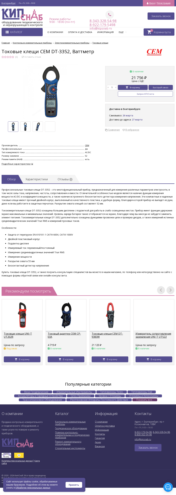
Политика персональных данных (17, 460)
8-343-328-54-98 (103, 21)
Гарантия (100, 438)
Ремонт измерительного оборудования (68, 443)
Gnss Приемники (81, 395)
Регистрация (163, 3)
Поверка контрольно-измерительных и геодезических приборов (72, 435)
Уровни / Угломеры (110, 395)
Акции (98, 442)
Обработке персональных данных (32, 487)
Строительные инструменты (70, 448)
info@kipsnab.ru (143, 439)
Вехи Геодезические (36, 392)
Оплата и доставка (80, 32)
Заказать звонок (161, 16)
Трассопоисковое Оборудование (42, 399)
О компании (55, 32)
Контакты (100, 433)
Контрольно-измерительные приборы (70, 423)
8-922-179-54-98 (143, 432)
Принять (74, 484)
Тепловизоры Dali (141, 392)
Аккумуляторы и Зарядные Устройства (40, 395)
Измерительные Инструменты (74, 392)
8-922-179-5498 (99, 25)
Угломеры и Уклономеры (143, 395)
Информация (105, 32)
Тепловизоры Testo (111, 392)
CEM (87, 145)
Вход (152, 3)
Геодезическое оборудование (71, 428)
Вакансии (100, 446)
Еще (123, 32)
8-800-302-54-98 (143, 434)
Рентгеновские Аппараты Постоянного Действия (99, 399)
